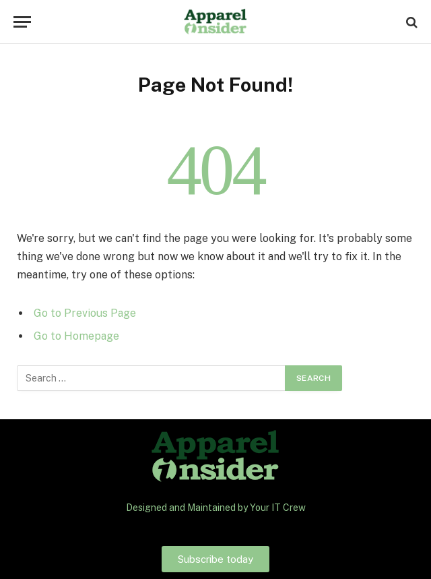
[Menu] (22, 22)
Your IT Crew (278, 507)
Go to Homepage (76, 336)
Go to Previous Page (85, 313)
